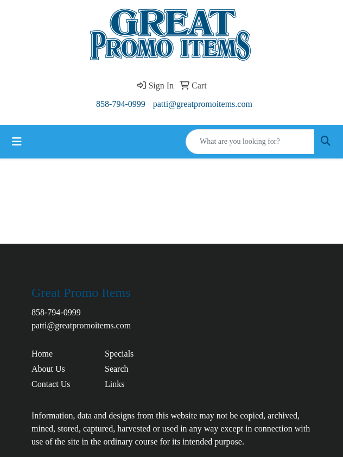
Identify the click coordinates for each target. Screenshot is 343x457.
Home (42, 353)
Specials (119, 353)
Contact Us (51, 384)
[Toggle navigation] (16, 141)
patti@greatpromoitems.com (202, 104)
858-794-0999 (120, 104)
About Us (48, 368)
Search (117, 368)
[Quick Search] (250, 141)
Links (114, 384)
